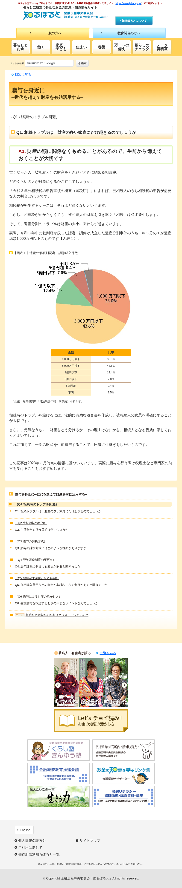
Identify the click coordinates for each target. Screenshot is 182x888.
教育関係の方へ (128, 33)
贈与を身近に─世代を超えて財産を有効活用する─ (51, 494)
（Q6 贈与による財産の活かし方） (38, 596)
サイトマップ (89, 840)
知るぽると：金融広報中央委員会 (65, 15)
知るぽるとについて (134, 20)
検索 (84, 63)
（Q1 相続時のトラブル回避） (37, 504)
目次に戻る (23, 74)
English (25, 830)
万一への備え (121, 47)
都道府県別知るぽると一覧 (39, 854)
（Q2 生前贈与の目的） (31, 523)
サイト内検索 (17, 63)
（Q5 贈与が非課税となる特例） (37, 578)
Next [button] (124, 685)
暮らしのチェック (142, 47)
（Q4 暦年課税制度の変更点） (35, 559)
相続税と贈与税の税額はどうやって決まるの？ (51, 615)
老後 (101, 47)
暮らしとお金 (20, 47)
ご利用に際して (30, 847)
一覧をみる (108, 653)
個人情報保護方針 (32, 840)
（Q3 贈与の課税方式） (31, 541)
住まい (81, 47)
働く (40, 47)
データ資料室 (162, 47)
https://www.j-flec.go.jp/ (128, 3)
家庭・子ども (61, 47)
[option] (66, 682)
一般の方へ (53, 33)
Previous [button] (58, 685)
